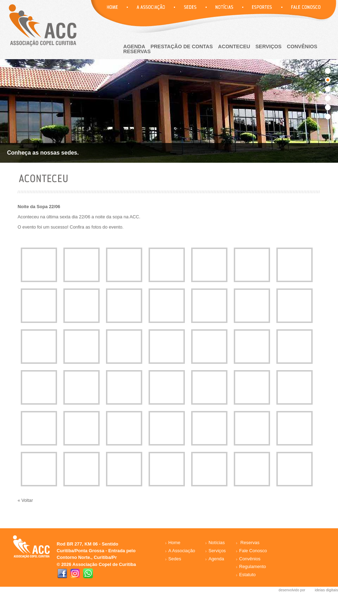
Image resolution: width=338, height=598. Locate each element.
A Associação (181, 550)
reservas (137, 51)
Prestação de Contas (181, 46)
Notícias (216, 542)
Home (174, 542)
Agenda (216, 558)
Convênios (302, 46)
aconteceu (234, 46)
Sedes (174, 558)
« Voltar (25, 500)
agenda (134, 46)
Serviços (269, 46)
